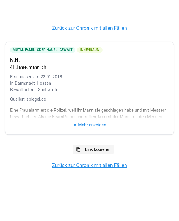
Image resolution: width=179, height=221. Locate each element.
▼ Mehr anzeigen (89, 124)
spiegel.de (36, 99)
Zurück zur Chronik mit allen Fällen (89, 28)
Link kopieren (93, 149)
